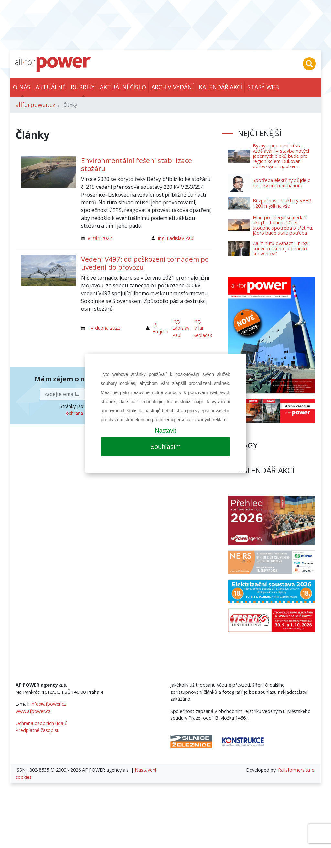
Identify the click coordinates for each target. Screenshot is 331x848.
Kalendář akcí (220, 87)
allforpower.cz (35, 105)
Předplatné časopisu (37, 730)
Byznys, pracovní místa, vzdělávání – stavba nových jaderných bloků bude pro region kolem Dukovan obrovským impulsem (282, 156)
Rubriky (83, 87)
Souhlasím (165, 446)
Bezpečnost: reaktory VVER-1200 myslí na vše (283, 203)
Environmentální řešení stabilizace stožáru (136, 164)
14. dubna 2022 (104, 328)
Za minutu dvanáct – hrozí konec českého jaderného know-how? (280, 248)
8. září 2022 (100, 238)
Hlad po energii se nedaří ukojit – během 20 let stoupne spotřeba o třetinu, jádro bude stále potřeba (283, 225)
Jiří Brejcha (160, 328)
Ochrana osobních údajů (42, 723)
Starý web (263, 87)
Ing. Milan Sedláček (202, 328)
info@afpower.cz (48, 704)
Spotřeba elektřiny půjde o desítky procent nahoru (282, 182)
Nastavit (165, 430)
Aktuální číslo (123, 87)
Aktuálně (51, 87)
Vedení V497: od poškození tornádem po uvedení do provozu (145, 263)
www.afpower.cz (33, 711)
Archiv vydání (172, 87)
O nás (21, 87)
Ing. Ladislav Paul (176, 238)
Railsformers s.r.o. (296, 770)
